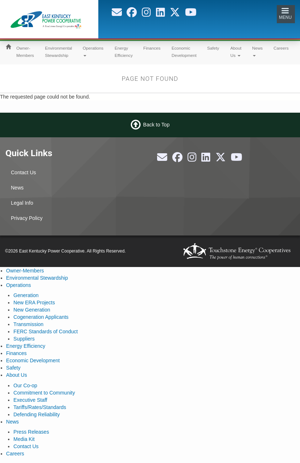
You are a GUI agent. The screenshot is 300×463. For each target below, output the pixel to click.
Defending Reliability (36, 414)
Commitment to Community (44, 393)
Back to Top (156, 124)
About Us (236, 52)
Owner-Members (25, 52)
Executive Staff (30, 400)
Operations (93, 51)
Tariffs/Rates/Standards (39, 407)
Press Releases (31, 432)
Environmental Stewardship (58, 52)
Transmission (28, 324)
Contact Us (23, 172)
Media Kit (23, 439)
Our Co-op (25, 385)
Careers (281, 48)
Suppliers (23, 339)
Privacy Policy (26, 218)
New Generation (31, 310)
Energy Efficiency (124, 52)
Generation (25, 295)
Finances (151, 48)
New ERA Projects (34, 302)
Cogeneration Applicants (41, 317)
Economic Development (184, 52)
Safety (213, 48)
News (257, 51)
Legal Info (22, 203)
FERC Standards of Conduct (45, 331)
